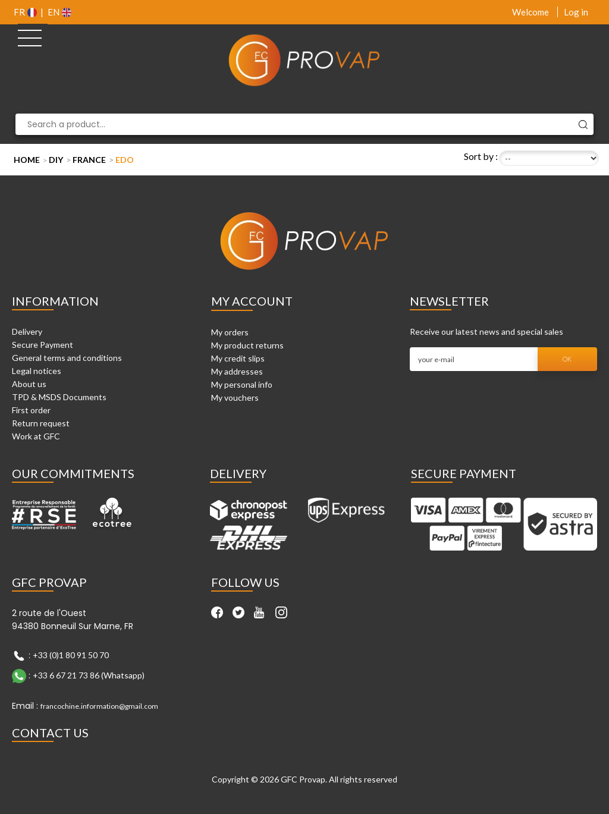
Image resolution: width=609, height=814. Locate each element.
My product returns (247, 345)
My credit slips (238, 358)
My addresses (237, 371)
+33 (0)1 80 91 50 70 (71, 655)
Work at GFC (36, 436)
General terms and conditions (67, 358)
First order (31, 410)
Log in (576, 12)
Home (27, 160)
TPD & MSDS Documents (59, 397)
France (89, 160)
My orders (230, 332)
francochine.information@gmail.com (99, 706)
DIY (56, 160)
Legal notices (36, 371)
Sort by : (481, 156)
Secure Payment (42, 345)
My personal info (241, 384)
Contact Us (50, 732)
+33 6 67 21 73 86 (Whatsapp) (89, 675)
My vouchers (235, 397)
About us (29, 384)
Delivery (27, 331)
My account (252, 301)
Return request (41, 423)
